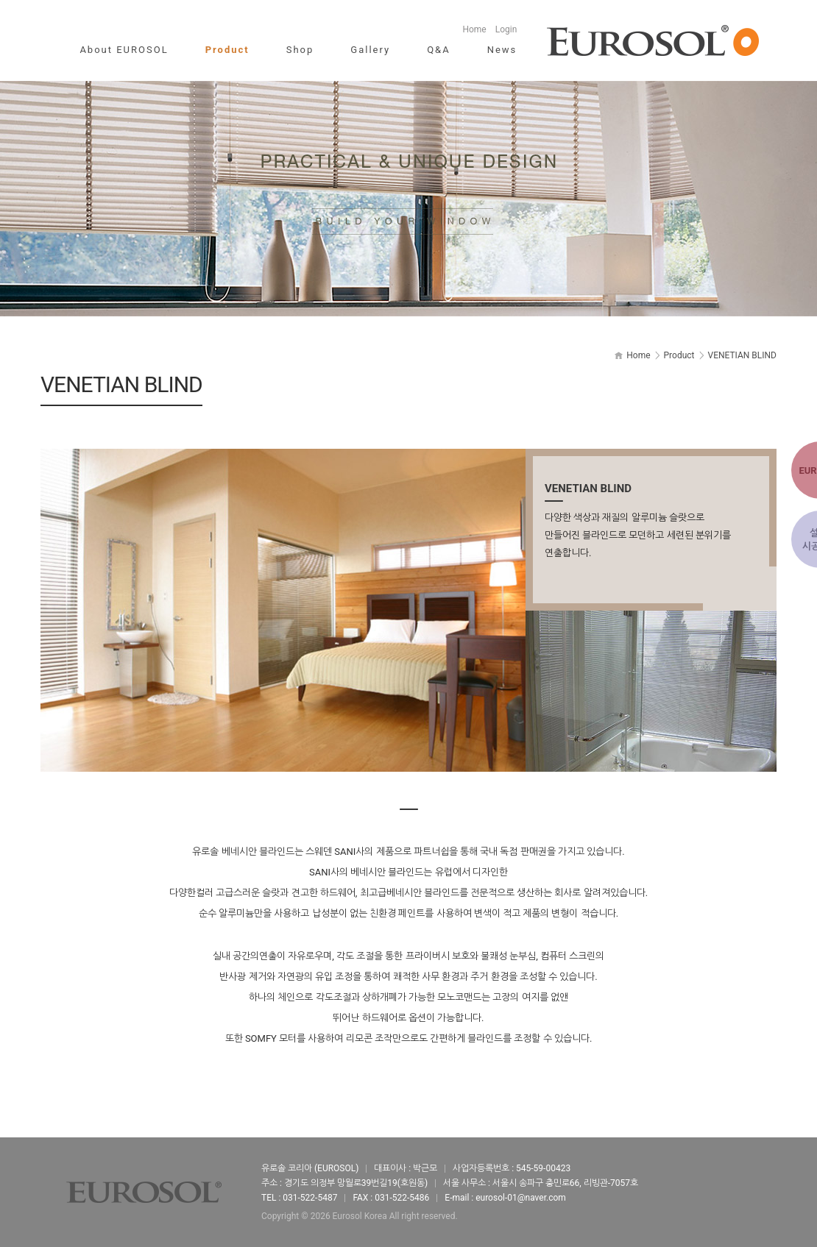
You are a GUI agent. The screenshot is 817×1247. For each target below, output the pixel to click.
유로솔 (653, 40)
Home (474, 29)
